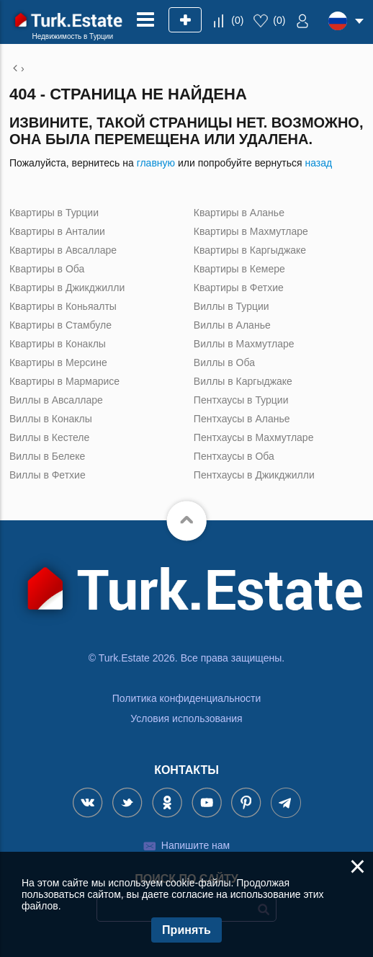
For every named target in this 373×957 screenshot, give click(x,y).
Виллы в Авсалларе (56, 400)
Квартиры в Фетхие (239, 287)
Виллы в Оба (224, 362)
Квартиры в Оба (46, 269)
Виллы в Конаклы (50, 418)
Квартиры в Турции (54, 212)
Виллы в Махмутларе (244, 344)
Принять (186, 930)
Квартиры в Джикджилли (67, 287)
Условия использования (186, 718)
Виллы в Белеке (47, 456)
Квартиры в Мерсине (58, 362)
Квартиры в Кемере (239, 269)
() (237, 20)
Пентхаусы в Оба (234, 456)
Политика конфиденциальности (186, 698)
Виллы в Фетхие (47, 475)
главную (156, 163)
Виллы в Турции (231, 306)
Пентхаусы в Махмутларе (254, 437)
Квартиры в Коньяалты (63, 306)
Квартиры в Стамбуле (60, 325)
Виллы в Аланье (232, 325)
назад (318, 163)
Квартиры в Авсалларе (63, 250)
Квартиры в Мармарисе (64, 381)
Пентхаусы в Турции (241, 400)
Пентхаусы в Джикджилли (254, 475)
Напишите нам (195, 845)
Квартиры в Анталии (57, 231)
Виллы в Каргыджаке (243, 381)
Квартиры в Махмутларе (251, 231)
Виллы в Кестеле (49, 437)
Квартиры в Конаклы (57, 344)
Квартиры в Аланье (239, 212)
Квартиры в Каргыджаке (250, 250)
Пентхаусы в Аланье (242, 418)
